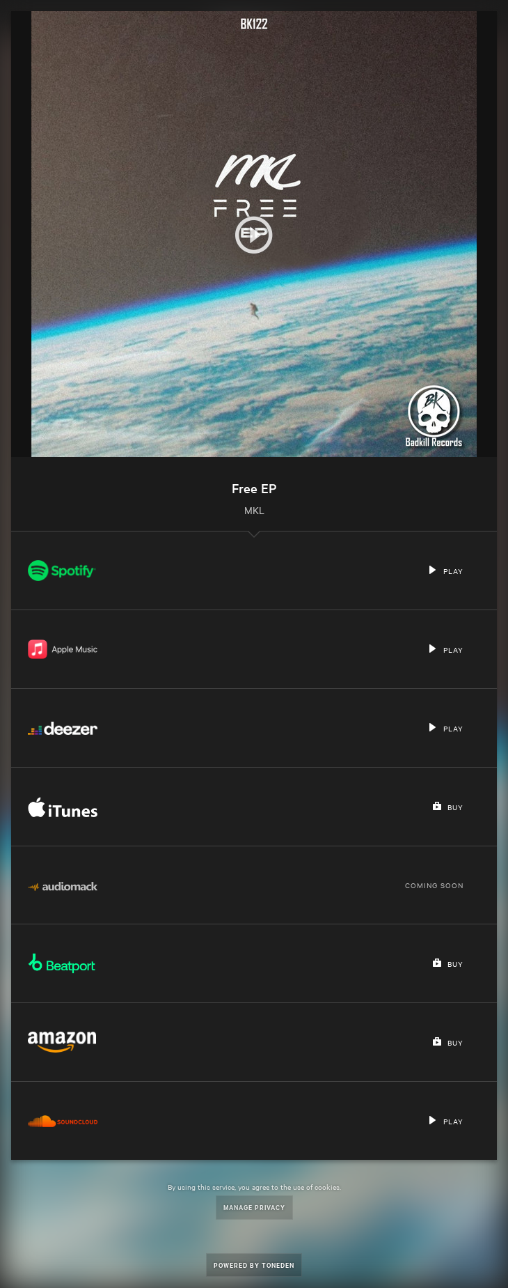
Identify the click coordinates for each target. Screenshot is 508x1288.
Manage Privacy (254, 1207)
